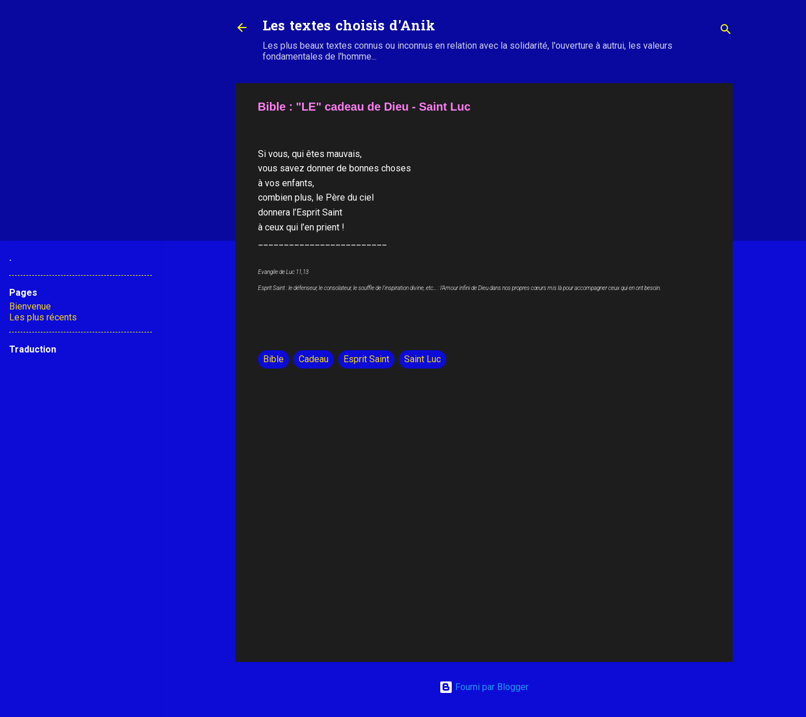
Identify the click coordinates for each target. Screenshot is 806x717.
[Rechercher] (726, 31)
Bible (273, 359)
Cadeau (313, 359)
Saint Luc (422, 359)
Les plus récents (43, 317)
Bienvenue (30, 306)
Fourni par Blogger (484, 686)
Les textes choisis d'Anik (349, 27)
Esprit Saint (366, 359)
